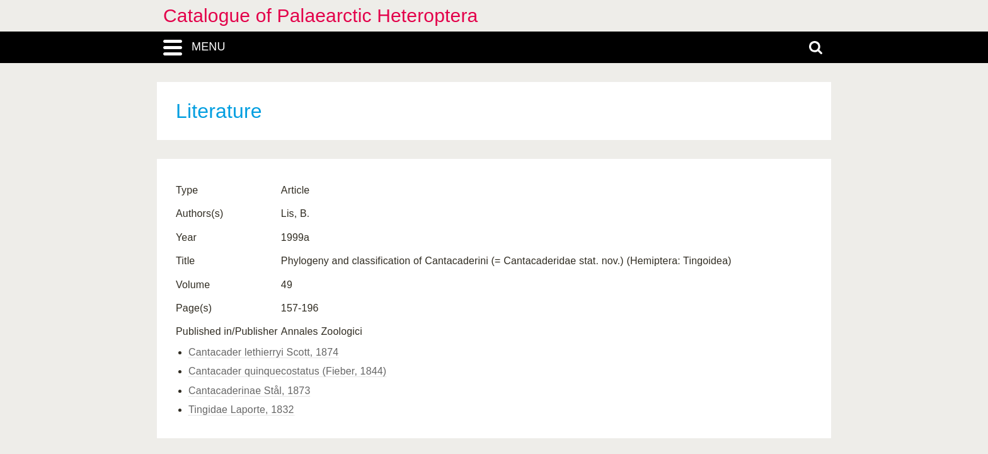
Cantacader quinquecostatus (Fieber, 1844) (287, 371)
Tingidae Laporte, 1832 (241, 409)
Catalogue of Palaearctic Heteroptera (320, 15)
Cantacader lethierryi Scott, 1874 (263, 352)
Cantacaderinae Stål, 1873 (249, 390)
